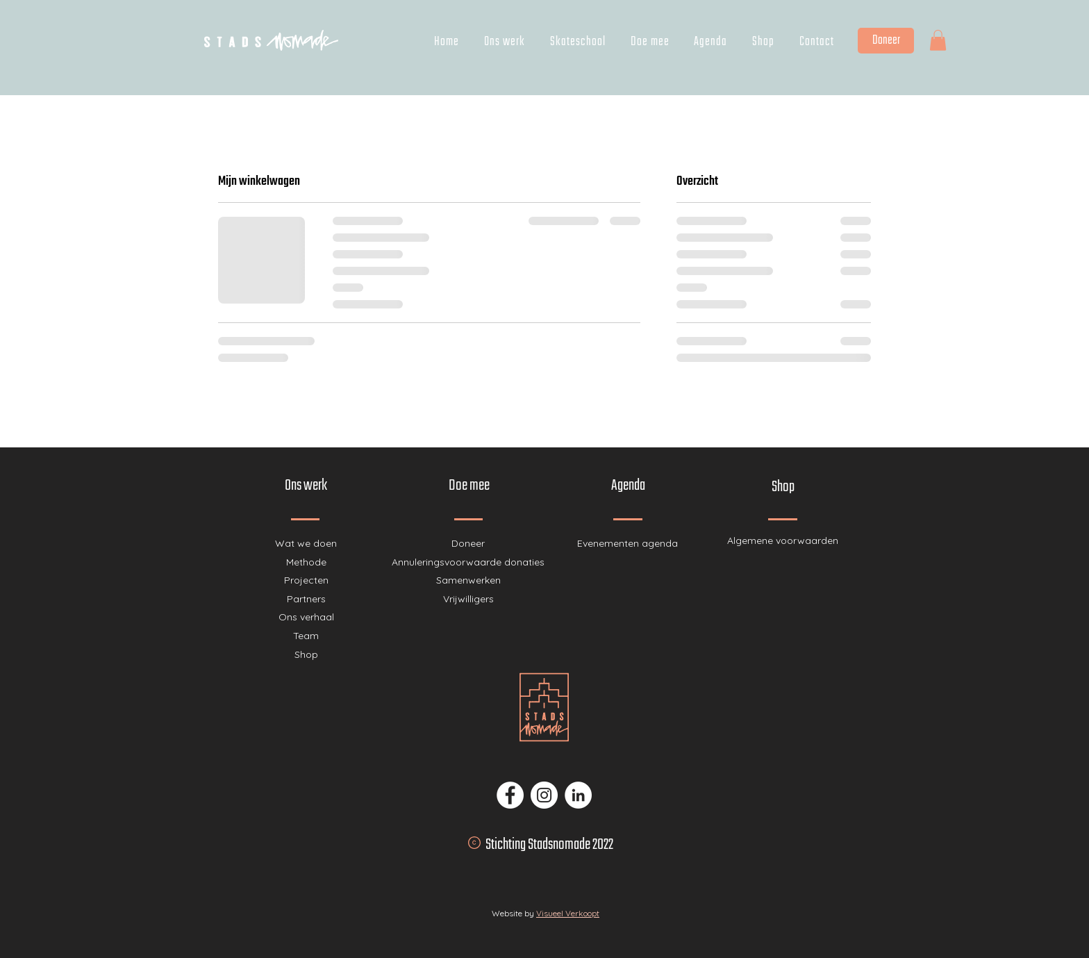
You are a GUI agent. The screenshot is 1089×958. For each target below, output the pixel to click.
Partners (306, 599)
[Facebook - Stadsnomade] (510, 795)
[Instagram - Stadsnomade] (544, 795)
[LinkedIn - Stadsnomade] (578, 795)
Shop (306, 654)
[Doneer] (886, 40)
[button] (938, 40)
